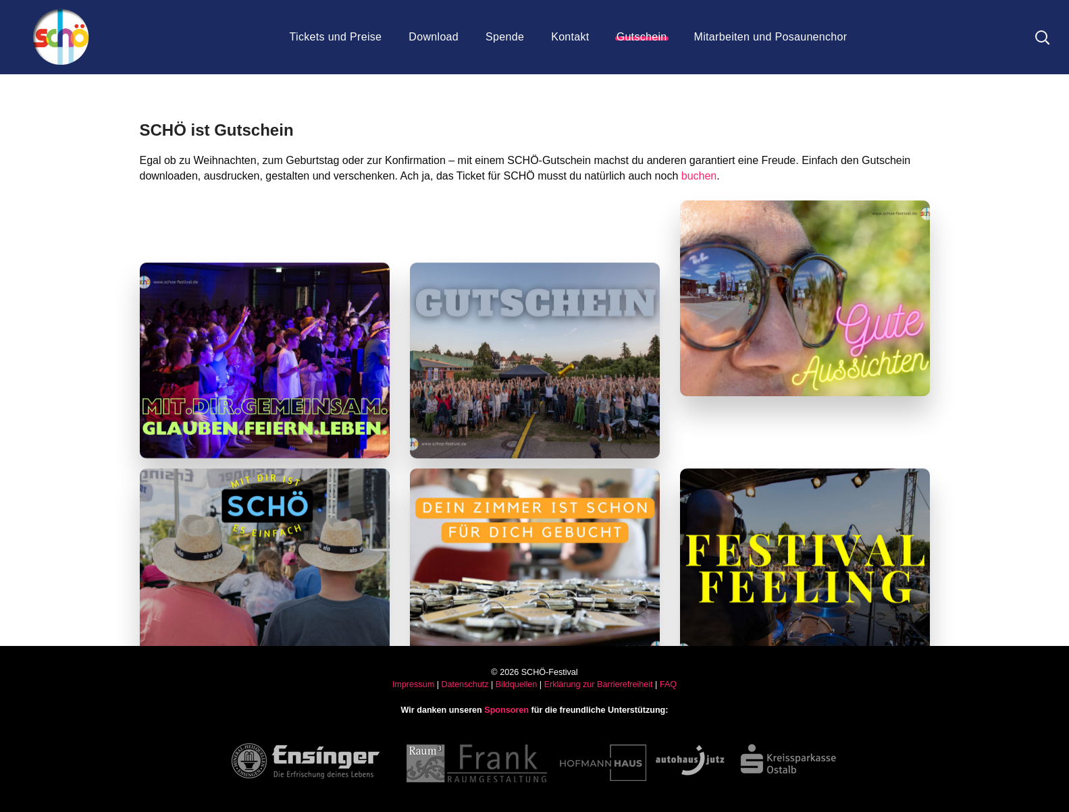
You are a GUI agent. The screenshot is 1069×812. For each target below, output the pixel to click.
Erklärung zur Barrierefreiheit (598, 684)
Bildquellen (517, 684)
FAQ (668, 684)
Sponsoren (506, 710)
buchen (699, 176)
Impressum (413, 684)
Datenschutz (464, 684)
